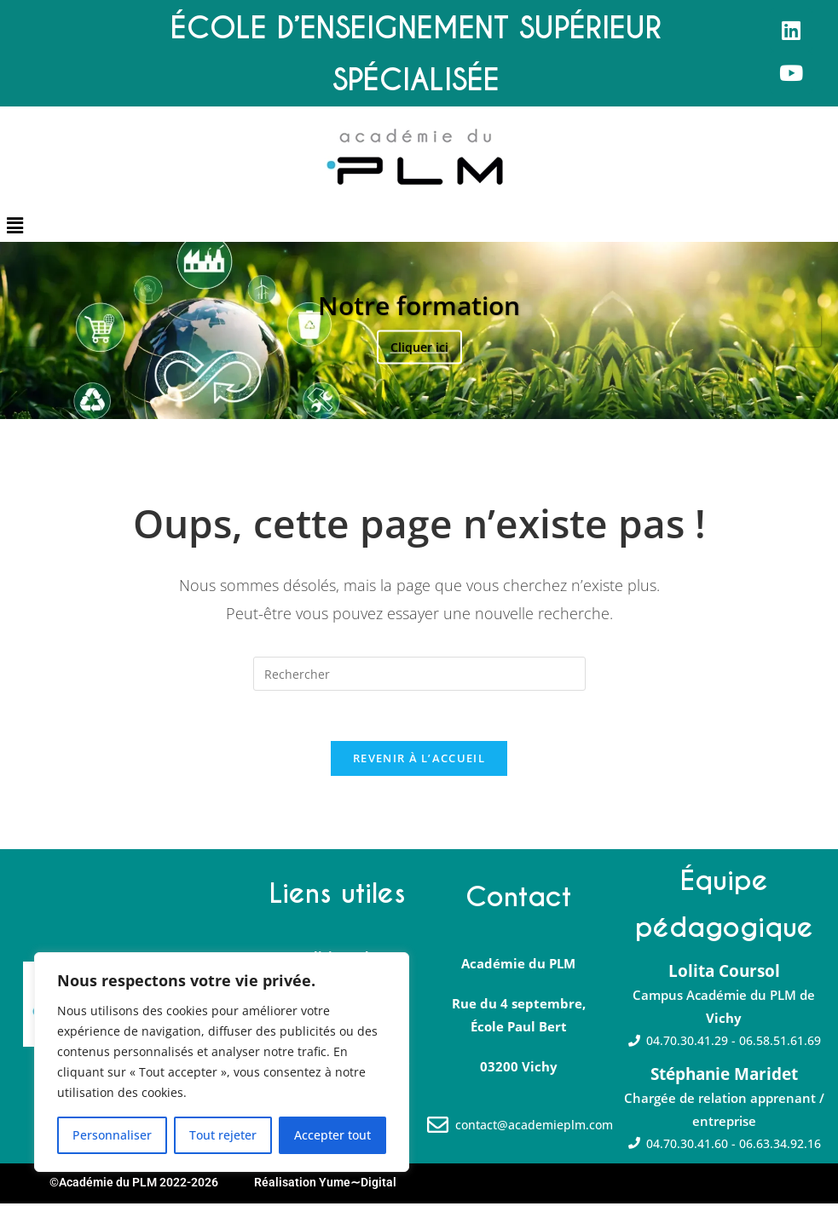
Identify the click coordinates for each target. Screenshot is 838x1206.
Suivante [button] (805, 330)
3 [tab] (428, 397)
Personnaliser (112, 1135)
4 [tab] (446, 397)
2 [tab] (410, 397)
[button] (14, 225)
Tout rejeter (223, 1135)
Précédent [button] (33, 330)
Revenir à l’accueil (419, 759)
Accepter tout (332, 1135)
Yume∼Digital (357, 1185)
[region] (221, 1062)
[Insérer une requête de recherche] (419, 674)
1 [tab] (392, 397)
